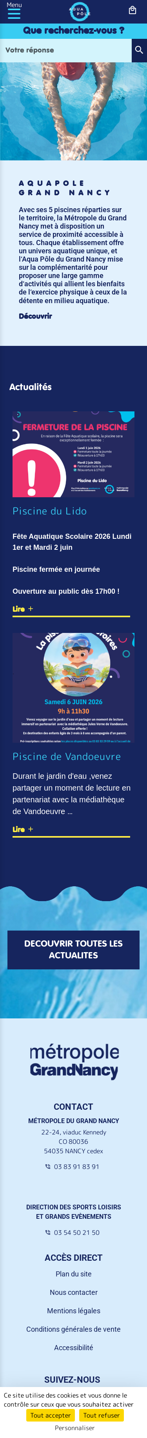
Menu (14, 4)
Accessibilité (73, 1347)
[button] (139, 50)
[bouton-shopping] (133, 10)
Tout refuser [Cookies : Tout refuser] (101, 1415)
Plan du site (74, 1274)
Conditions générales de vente (73, 1329)
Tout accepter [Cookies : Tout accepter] (50, 1415)
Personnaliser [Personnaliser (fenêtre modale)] (75, 1427)
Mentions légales (73, 1311)
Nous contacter (74, 1292)
